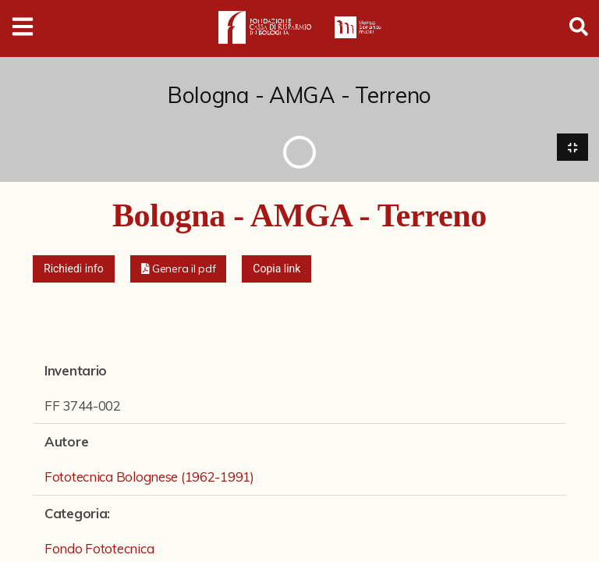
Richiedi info (74, 269)
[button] (178, 269)
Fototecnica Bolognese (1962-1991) (149, 477)
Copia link (276, 269)
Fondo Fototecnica (99, 549)
